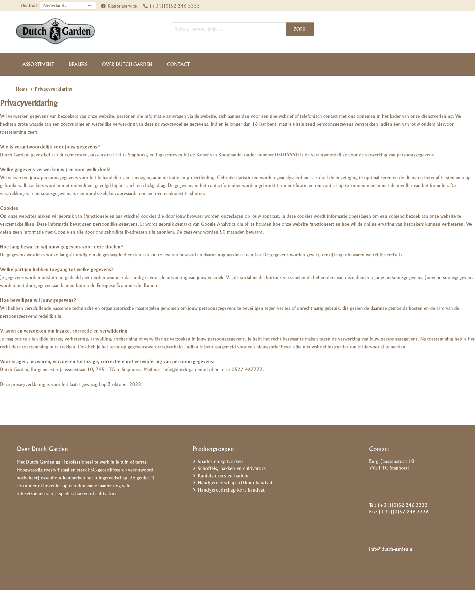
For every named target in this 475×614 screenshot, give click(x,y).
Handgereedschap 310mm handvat (235, 482)
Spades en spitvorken (220, 461)
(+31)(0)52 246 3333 (175, 6)
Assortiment (38, 64)
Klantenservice (122, 6)
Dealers (78, 64)
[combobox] (243, 29)
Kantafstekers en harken (223, 475)
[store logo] (67, 31)
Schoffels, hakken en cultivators (232, 468)
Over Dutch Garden (127, 64)
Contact (178, 64)
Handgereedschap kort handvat (231, 490)
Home (22, 89)
